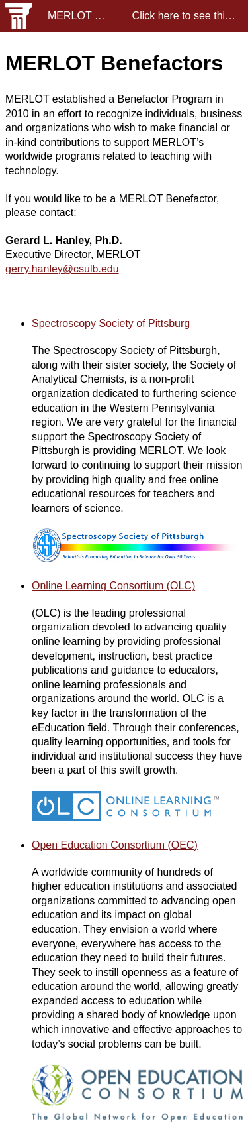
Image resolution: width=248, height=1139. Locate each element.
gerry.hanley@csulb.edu (62, 268)
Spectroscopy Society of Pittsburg (111, 323)
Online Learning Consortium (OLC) (113, 585)
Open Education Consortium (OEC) (115, 845)
